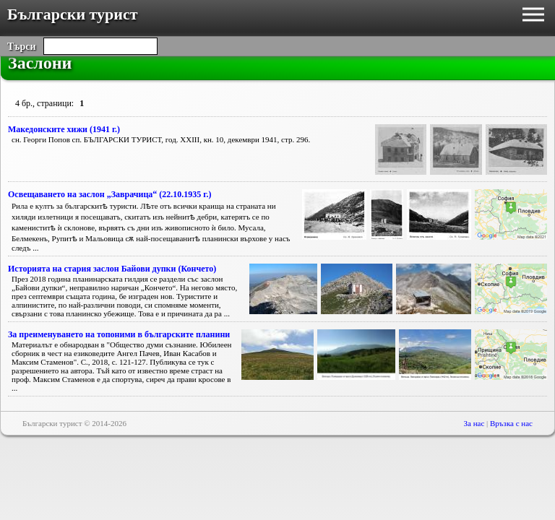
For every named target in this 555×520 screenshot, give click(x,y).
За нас (474, 423)
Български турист (72, 14)
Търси (21, 46)
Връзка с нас (511, 423)
